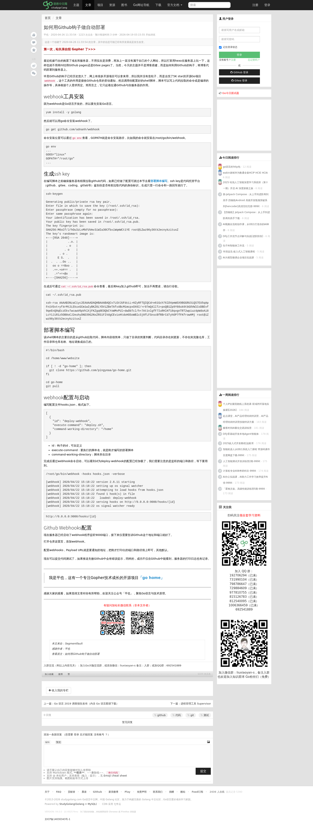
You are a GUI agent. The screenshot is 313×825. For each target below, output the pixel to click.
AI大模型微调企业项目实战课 (238, 257)
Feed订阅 (197, 791)
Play (127, 791)
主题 (76, 5)
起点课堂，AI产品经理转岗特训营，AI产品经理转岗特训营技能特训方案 (245, 419)
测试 (205, 715)
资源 (112, 5)
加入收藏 (49, 674)
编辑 (47, 742)
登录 (267, 5)
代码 (176, 715)
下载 (158, 5)
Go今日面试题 (230, 93)
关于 (47, 791)
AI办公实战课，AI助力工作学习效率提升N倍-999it (245, 479)
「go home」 (151, 578)
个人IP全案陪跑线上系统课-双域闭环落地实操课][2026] (246, 407)
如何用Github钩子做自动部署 (82, 653)
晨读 (84, 791)
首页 (48, 18)
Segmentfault (73, 643)
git (190, 715)
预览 (58, 742)
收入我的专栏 (58, 690)
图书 (124, 5)
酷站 (182, 791)
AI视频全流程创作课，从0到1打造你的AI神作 (246, 227)
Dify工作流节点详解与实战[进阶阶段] (243, 236)
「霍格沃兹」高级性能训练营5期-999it (244, 488)
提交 (203, 771)
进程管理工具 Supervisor (196, 703)
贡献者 (71, 791)
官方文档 (174, 5)
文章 (88, 5)
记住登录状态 (228, 47)
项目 (100, 5)
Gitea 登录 (239, 80)
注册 (255, 5)
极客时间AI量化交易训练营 (237, 428)
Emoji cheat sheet (115, 775)
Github (97, 791)
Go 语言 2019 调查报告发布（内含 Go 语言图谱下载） (86, 703)
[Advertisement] (247, 124)
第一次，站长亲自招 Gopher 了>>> (70, 49)
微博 (60, 674)
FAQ (58, 791)
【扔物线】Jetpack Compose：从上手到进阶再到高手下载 (246, 215)
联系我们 (157, 791)
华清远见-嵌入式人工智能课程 (239, 251)
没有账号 (99, 734)
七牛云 (117, 804)
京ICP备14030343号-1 (57, 819)
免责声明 (142, 791)
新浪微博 (113, 791)
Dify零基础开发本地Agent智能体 (241, 434)
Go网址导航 (141, 4)
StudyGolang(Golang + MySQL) (78, 804)
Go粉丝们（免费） (258, 677)
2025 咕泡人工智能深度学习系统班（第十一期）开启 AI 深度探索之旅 (245, 185)
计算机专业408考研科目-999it (239, 470)
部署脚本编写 (159, 181)
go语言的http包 (232, 166)
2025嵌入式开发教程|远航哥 (238, 443)
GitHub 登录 (239, 72)
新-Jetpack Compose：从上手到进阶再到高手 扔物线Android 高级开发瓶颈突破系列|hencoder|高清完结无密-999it (245, 200)
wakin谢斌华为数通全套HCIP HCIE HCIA (245, 172)
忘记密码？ (254, 59)
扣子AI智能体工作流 (234, 245)
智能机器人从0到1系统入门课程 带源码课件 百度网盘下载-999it (246, 452)
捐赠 (171, 791)
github (160, 715)
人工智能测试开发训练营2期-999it (241, 461)
